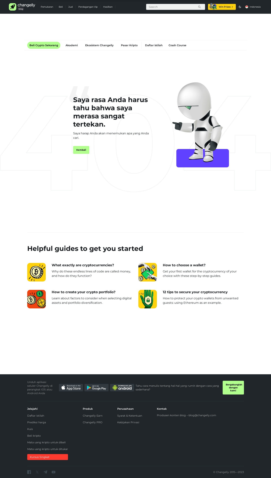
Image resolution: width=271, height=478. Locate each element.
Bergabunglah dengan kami (234, 387)
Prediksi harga (36, 422)
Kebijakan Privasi (128, 422)
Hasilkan (108, 6)
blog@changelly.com (202, 415)
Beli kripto (34, 435)
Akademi (72, 45)
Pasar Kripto (129, 45)
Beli (61, 6)
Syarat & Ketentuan (129, 415)
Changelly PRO (92, 422)
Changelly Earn (92, 415)
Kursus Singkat (39, 457)
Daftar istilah (35, 415)
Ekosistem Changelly (99, 45)
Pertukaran (47, 6)
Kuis (30, 429)
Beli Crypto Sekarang (43, 45)
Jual (70, 6)
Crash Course (177, 45)
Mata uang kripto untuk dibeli (46, 442)
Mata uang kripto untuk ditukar (47, 449)
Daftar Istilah (154, 45)
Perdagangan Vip (88, 6)
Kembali (81, 149)
